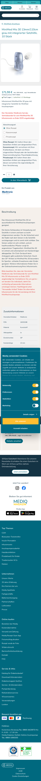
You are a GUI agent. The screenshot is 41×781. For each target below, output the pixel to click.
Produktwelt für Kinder (11, 556)
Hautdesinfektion (8, 552)
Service (33, 2)
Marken (5, 564)
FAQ (3, 659)
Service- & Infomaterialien (12, 685)
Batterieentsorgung (9, 598)
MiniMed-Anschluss (11, 24)
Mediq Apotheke (8, 590)
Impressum (20, 768)
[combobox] (20, 15)
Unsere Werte (7, 578)
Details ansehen (14, 441)
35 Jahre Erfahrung (9, 582)
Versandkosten (31, 92)
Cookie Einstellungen (20, 776)
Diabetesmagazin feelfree (12, 681)
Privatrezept (11, 137)
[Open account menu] (22, 8)
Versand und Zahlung (10, 631)
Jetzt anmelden (20, 471)
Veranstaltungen (8, 700)
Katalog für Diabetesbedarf (12, 673)
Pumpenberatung (8, 689)
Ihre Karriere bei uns (10, 586)
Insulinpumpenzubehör (11, 548)
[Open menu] (36, 8)
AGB (20, 771)
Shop (7, 2)
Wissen (19, 2)
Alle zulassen (20, 421)
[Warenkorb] (29, 8)
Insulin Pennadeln (9, 540)
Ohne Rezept (11, 128)
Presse (4, 609)
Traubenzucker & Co (9, 560)
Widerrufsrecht (8, 647)
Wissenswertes (8, 697)
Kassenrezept (11, 132)
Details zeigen (28, 414)
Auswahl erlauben (20, 428)
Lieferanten (6, 605)
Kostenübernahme (9, 628)
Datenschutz (20, 773)
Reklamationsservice (10, 693)
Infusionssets (7, 544)
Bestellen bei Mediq (10, 624)
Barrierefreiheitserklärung (12, 651)
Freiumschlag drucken (10, 639)
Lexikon (5, 704)
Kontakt (5, 655)
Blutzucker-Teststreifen (11, 537)
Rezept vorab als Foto (10, 643)
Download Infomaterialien (12, 677)
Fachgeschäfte (7, 594)
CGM (4, 533)
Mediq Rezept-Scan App (11, 635)
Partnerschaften (8, 602)
